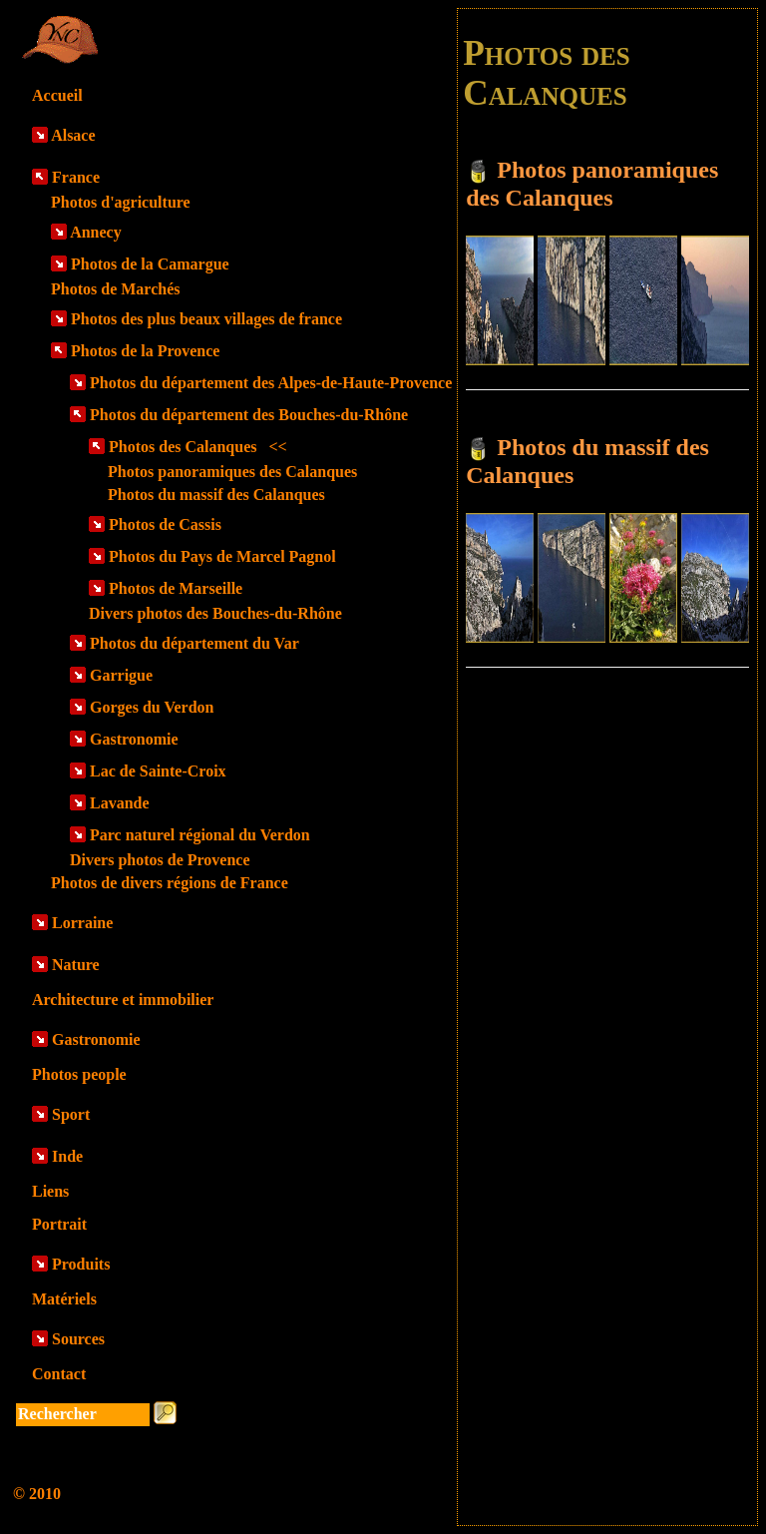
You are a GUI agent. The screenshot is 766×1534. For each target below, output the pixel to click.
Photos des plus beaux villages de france (206, 318)
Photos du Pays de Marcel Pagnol (222, 556)
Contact (59, 1373)
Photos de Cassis (165, 524)
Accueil (57, 95)
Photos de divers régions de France (169, 882)
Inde (67, 1156)
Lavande (120, 802)
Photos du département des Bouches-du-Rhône (249, 414)
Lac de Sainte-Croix (158, 771)
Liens (50, 1191)
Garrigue (121, 675)
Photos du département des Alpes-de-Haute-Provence (271, 382)
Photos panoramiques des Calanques (232, 471)
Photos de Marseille (175, 588)
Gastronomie (134, 739)
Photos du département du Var (194, 643)
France (76, 177)
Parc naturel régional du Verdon (200, 834)
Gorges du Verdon (151, 707)
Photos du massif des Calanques (216, 494)
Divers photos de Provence (160, 859)
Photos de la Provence (145, 350)
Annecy (96, 232)
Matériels (64, 1298)
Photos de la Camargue (150, 264)
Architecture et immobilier (122, 999)
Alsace (73, 135)
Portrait (59, 1224)
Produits (81, 1264)
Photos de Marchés (115, 288)
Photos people (79, 1074)
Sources (78, 1338)
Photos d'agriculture (121, 202)
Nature (76, 964)
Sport (71, 1114)
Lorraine (82, 922)
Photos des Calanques (198, 446)
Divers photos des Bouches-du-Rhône (215, 613)
